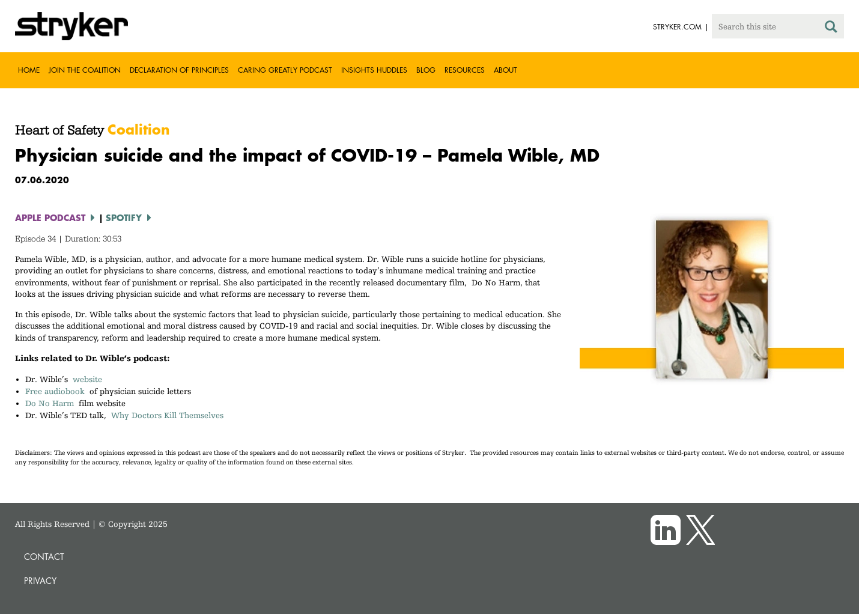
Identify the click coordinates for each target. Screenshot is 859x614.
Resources (465, 70)
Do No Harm (49, 403)
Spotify (124, 217)
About (505, 70)
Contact (44, 556)
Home (29, 70)
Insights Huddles (374, 70)
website (87, 379)
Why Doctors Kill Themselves (167, 415)
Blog (426, 70)
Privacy (40, 580)
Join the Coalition (85, 70)
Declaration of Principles (179, 70)
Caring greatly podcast (285, 70)
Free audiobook (55, 391)
